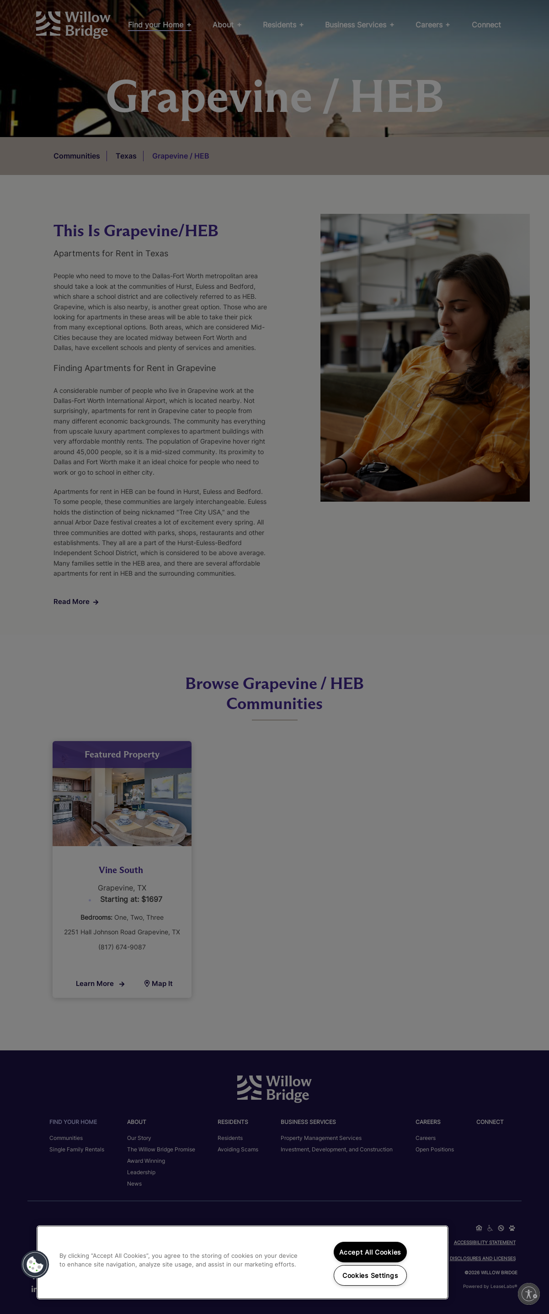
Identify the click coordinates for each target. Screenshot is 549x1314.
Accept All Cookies (370, 1252)
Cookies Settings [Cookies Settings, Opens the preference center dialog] (370, 1275)
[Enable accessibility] (529, 1294)
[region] (242, 1262)
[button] (35, 1264)
